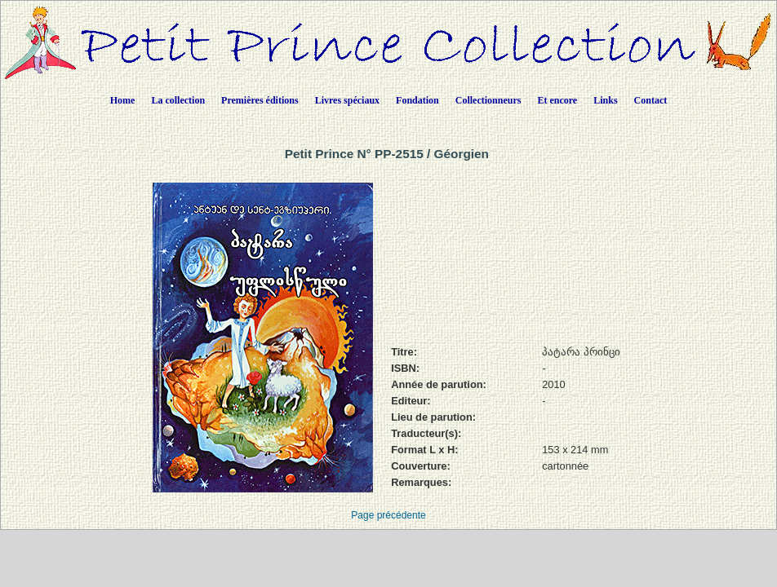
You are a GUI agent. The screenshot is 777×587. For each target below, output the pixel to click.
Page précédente (388, 515)
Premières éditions (260, 100)
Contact (651, 100)
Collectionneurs (488, 100)
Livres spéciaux (347, 100)
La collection (178, 100)
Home (122, 100)
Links (605, 100)
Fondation (417, 100)
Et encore (557, 100)
